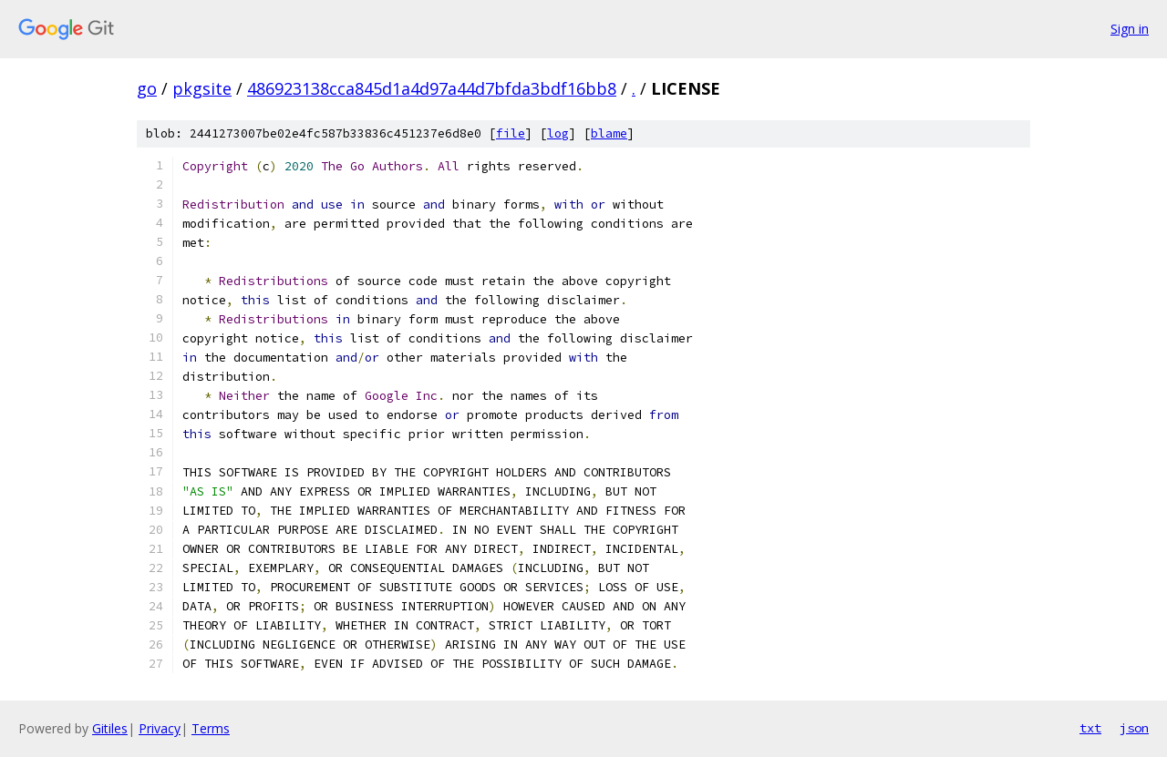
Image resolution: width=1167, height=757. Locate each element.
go (147, 88)
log (558, 133)
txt (1090, 728)
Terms (210, 728)
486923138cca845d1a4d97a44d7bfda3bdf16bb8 (431, 88)
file (510, 133)
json (1134, 728)
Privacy (160, 728)
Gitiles (110, 728)
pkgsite (202, 88)
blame (609, 133)
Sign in (1129, 28)
